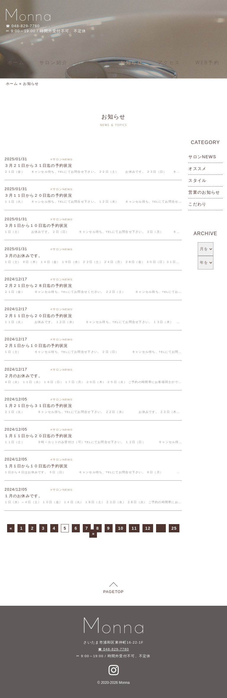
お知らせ (131, 62)
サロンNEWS (202, 156)
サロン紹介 (53, 62)
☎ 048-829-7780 (113, 649)
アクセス (169, 62)
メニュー (93, 62)
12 (147, 528)
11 (134, 528)
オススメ (197, 168)
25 (174, 528)
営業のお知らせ (204, 192)
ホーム (16, 62)
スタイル (197, 180)
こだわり (197, 204)
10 (120, 528)
